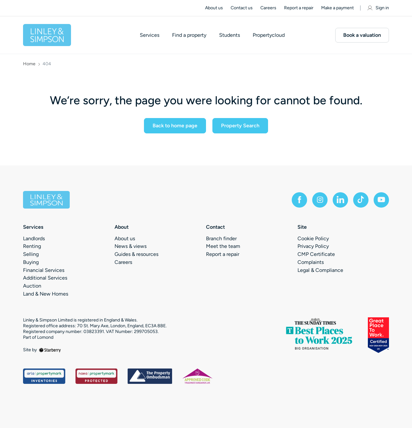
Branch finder (221, 238)
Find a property (189, 35)
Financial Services (43, 270)
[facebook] (299, 200)
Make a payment (337, 8)
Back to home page (175, 126)
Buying (31, 262)
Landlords (34, 238)
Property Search (240, 126)
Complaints (310, 262)
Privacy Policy (313, 246)
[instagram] (320, 200)
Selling (31, 254)
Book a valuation (362, 35)
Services (149, 35)
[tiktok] (360, 200)
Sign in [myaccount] (378, 8)
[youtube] (381, 200)
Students (229, 35)
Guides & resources (136, 254)
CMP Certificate (316, 254)
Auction (32, 286)
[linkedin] (340, 200)
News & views (131, 246)
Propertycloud (269, 35)
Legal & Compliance (320, 270)
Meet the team (223, 246)
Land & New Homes (45, 294)
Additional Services (45, 278)
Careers (268, 8)
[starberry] (50, 350)
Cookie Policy (313, 238)
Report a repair (298, 8)
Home (29, 64)
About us (214, 8)
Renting (32, 246)
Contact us (242, 8)
